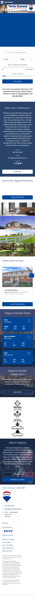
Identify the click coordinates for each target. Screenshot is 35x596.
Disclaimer (9, 558)
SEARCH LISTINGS (8, 539)
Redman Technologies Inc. (10, 557)
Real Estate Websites (16, 555)
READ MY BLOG (7, 551)
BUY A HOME (6, 542)
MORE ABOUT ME (8, 548)
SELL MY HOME (7, 545)
